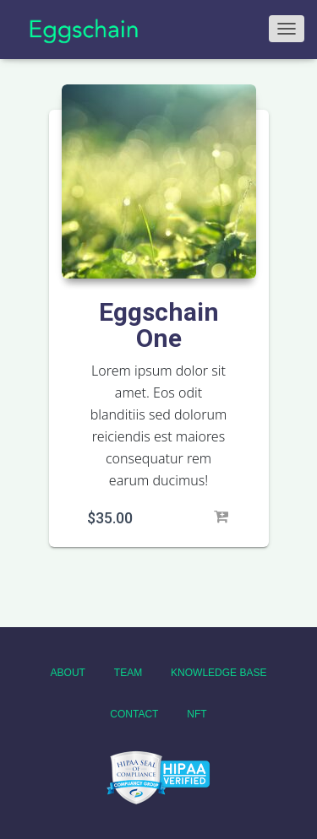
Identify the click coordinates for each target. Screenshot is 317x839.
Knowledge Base (218, 673)
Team (128, 673)
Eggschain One (159, 325)
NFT (196, 714)
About (68, 673)
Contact (134, 714)
